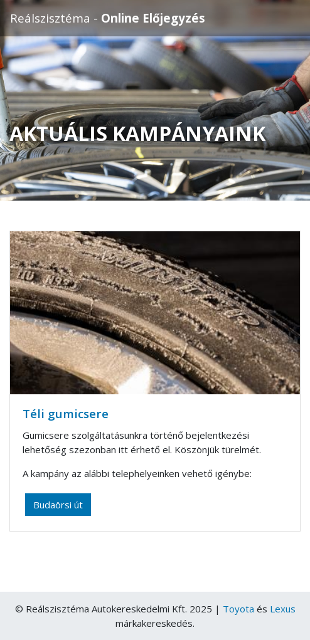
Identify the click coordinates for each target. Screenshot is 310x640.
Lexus (283, 608)
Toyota (238, 608)
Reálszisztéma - (107, 18)
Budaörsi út (58, 504)
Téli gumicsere (66, 413)
